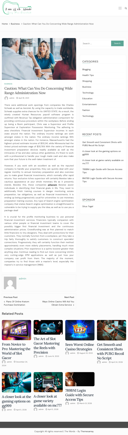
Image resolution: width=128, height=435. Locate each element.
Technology (88, 92)
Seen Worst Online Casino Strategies (79, 346)
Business (8, 84)
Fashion (86, 110)
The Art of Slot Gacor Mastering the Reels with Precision (47, 346)
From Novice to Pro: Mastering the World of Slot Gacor (16, 351)
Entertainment (89, 104)
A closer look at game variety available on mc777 (48, 401)
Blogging (86, 69)
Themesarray (87, 431)
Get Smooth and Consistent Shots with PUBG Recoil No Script (110, 351)
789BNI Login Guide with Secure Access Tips (79, 395)
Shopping (87, 81)
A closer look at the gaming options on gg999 (16, 401)
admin (11, 98)
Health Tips (88, 75)
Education (87, 98)
